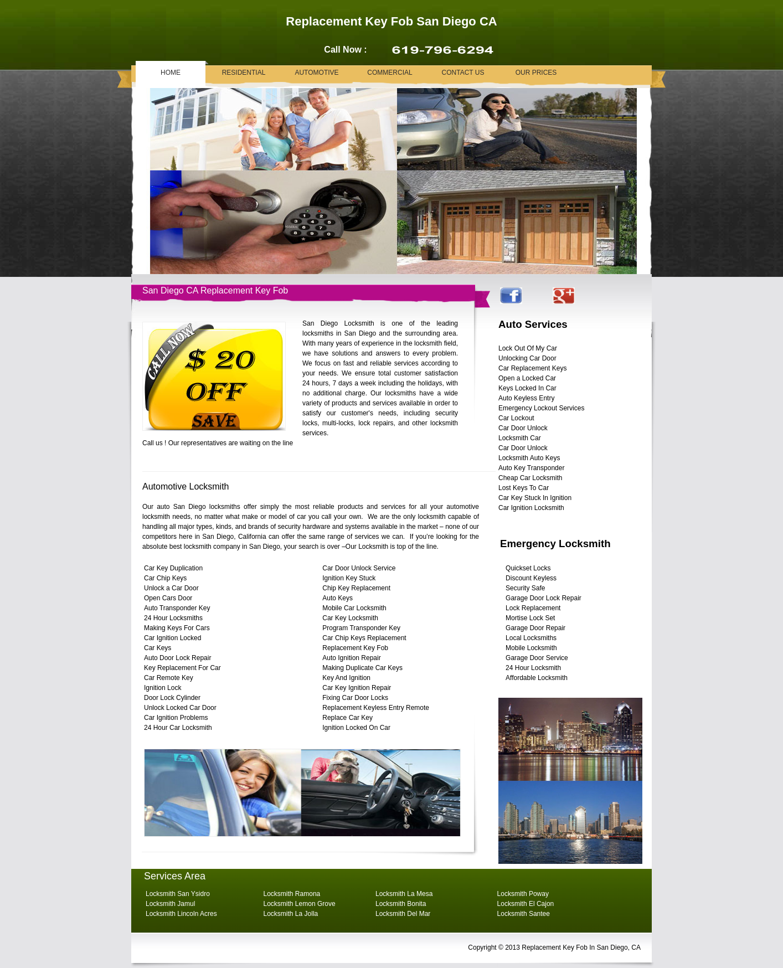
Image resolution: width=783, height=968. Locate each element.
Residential (244, 72)
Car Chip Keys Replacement (364, 638)
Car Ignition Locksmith (531, 508)
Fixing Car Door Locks (355, 698)
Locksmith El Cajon (525, 904)
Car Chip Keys (165, 578)
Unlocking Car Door (527, 358)
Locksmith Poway (523, 894)
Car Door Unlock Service (358, 568)
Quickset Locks (528, 568)
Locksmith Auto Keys (529, 458)
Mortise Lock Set (530, 618)
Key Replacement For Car (182, 668)
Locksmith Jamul (170, 904)
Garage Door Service (537, 658)
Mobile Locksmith (531, 648)
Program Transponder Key (361, 628)
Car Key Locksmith (350, 618)
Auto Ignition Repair (351, 658)
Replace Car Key (347, 718)
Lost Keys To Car (523, 488)
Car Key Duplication (173, 568)
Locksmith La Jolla (291, 914)
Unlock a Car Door (171, 588)
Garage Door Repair (535, 628)
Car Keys (157, 648)
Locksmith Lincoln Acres (181, 914)
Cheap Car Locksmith (530, 478)
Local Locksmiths (531, 638)
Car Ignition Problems (176, 718)
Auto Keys (337, 598)
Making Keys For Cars (177, 628)
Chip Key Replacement (356, 588)
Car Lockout (516, 418)
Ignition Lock (162, 688)
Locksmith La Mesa (403, 894)
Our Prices (536, 72)
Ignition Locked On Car (356, 728)
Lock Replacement (533, 608)
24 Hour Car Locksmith (178, 728)
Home (171, 72)
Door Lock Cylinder (172, 698)
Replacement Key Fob (355, 648)
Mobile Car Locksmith (354, 608)
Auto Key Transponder (531, 468)
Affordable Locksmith (537, 678)
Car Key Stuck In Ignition (534, 498)
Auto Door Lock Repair (177, 658)
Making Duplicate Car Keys (362, 668)
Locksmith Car (519, 438)
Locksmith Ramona (292, 894)
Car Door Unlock (523, 428)
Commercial (389, 72)
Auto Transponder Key (177, 608)
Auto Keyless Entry (526, 398)
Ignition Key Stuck (348, 578)
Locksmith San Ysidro (178, 894)
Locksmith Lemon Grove (300, 904)
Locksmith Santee (523, 914)
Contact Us (463, 72)
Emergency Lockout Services (541, 408)
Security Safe (525, 588)
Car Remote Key (168, 678)
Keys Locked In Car (527, 388)
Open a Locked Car (527, 378)
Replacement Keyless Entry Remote (375, 708)
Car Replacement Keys (532, 368)
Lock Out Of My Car (527, 348)
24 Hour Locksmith (533, 668)
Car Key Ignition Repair (356, 688)
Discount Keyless (531, 578)
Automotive (316, 72)
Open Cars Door (168, 598)
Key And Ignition (346, 678)
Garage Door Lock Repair (543, 598)
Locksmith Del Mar (402, 914)
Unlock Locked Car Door (180, 708)
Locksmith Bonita (400, 904)
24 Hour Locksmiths (173, 618)
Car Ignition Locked (172, 638)
